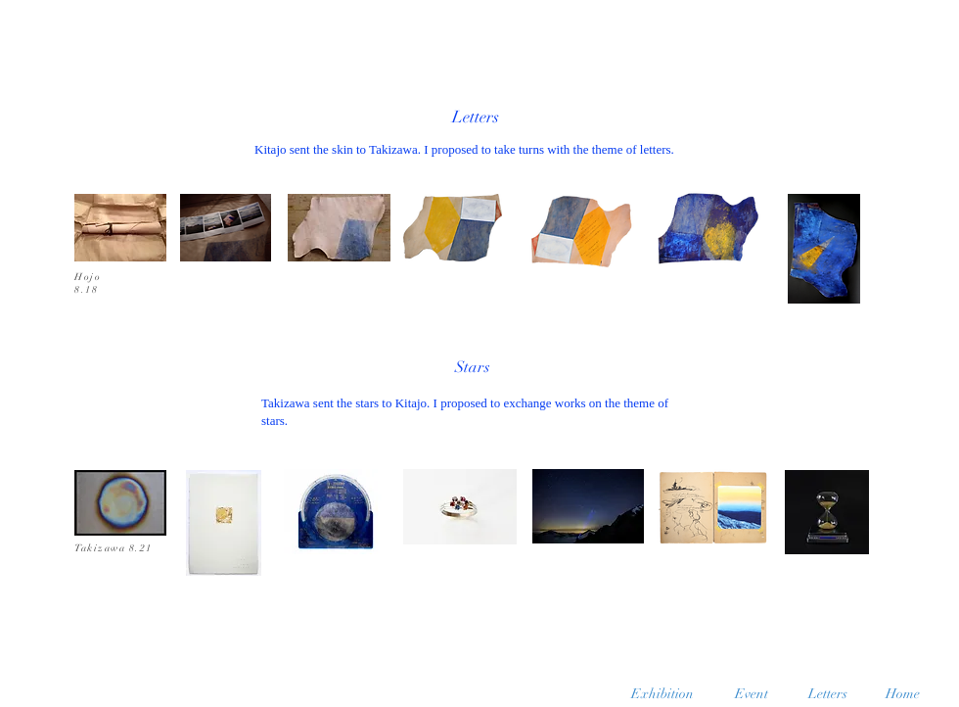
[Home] (903, 694)
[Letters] (827, 694)
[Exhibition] (662, 694)
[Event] (751, 694)
